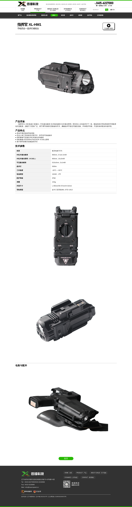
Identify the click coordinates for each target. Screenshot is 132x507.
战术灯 (71, 15)
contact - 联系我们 (88, 477)
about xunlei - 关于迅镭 (98, 472)
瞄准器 (80, 15)
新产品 (19, 15)
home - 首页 (68, 472)
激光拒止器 (44, 15)
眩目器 (63, 15)
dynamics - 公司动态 (70, 477)
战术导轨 (89, 15)
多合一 (54, 15)
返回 (66, 458)
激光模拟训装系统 (31, 15)
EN (112, 10)
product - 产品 (81, 472)
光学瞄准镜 (100, 15)
